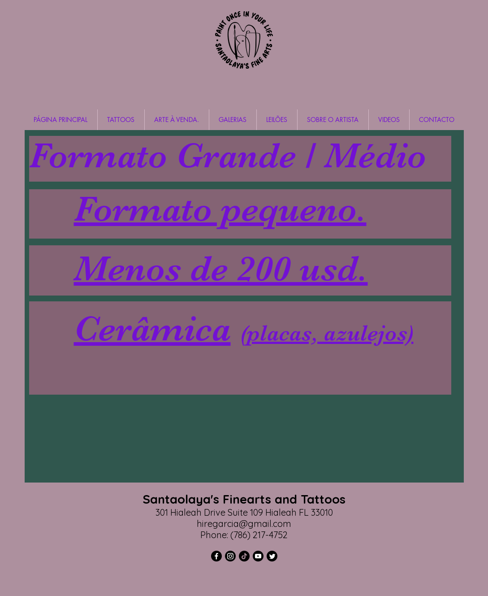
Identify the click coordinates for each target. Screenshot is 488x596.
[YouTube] (258, 556)
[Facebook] (216, 556)
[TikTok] (244, 556)
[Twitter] (272, 556)
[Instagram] (230, 556)
